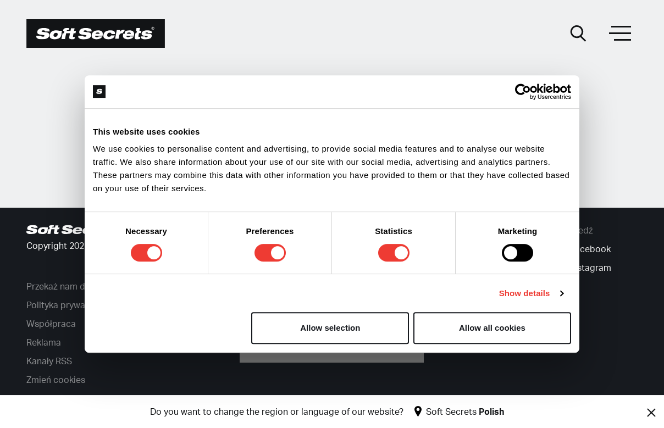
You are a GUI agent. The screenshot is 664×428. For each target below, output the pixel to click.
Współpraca (51, 324)
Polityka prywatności (68, 305)
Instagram (590, 268)
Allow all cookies (492, 327)
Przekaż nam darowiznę (73, 286)
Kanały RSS (49, 361)
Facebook (590, 249)
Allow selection (330, 327)
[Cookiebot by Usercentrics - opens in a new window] (523, 92)
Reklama (43, 342)
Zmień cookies (55, 380)
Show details (524, 293)
